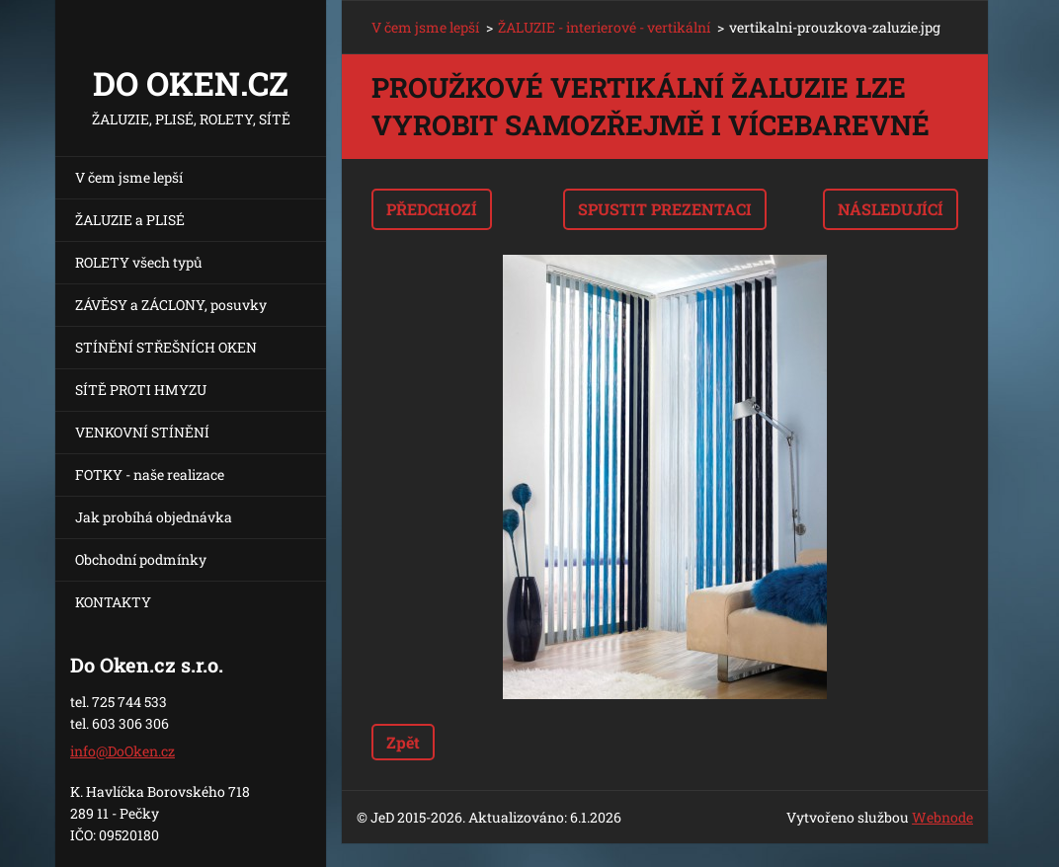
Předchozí (431, 208)
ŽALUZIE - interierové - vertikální (604, 27)
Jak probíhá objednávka (153, 517)
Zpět (403, 742)
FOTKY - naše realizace (149, 474)
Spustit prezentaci (665, 208)
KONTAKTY (113, 601)
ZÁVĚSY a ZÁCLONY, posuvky (171, 304)
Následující (890, 208)
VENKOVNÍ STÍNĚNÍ (142, 432)
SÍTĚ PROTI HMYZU (140, 389)
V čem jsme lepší (129, 177)
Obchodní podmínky (140, 559)
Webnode (942, 817)
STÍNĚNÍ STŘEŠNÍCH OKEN (166, 347)
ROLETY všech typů (139, 262)
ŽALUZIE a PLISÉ (130, 219)
